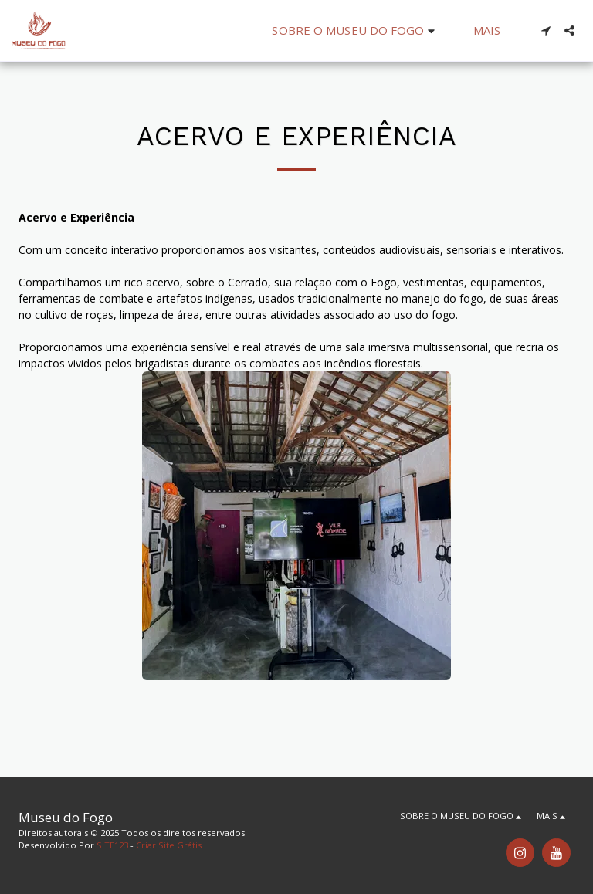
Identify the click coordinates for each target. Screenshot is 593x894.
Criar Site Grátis (169, 845)
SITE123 (112, 845)
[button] (355, 30)
